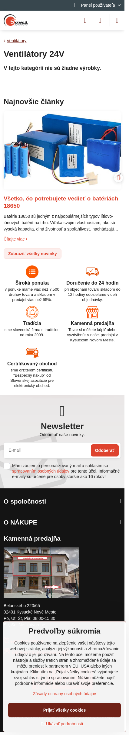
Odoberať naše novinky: (62, 434)
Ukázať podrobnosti (64, 723)
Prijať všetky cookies (64, 710)
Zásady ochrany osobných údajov (64, 693)
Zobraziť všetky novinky (32, 253)
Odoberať (104, 450)
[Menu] (117, 20)
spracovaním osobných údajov (40, 471)
